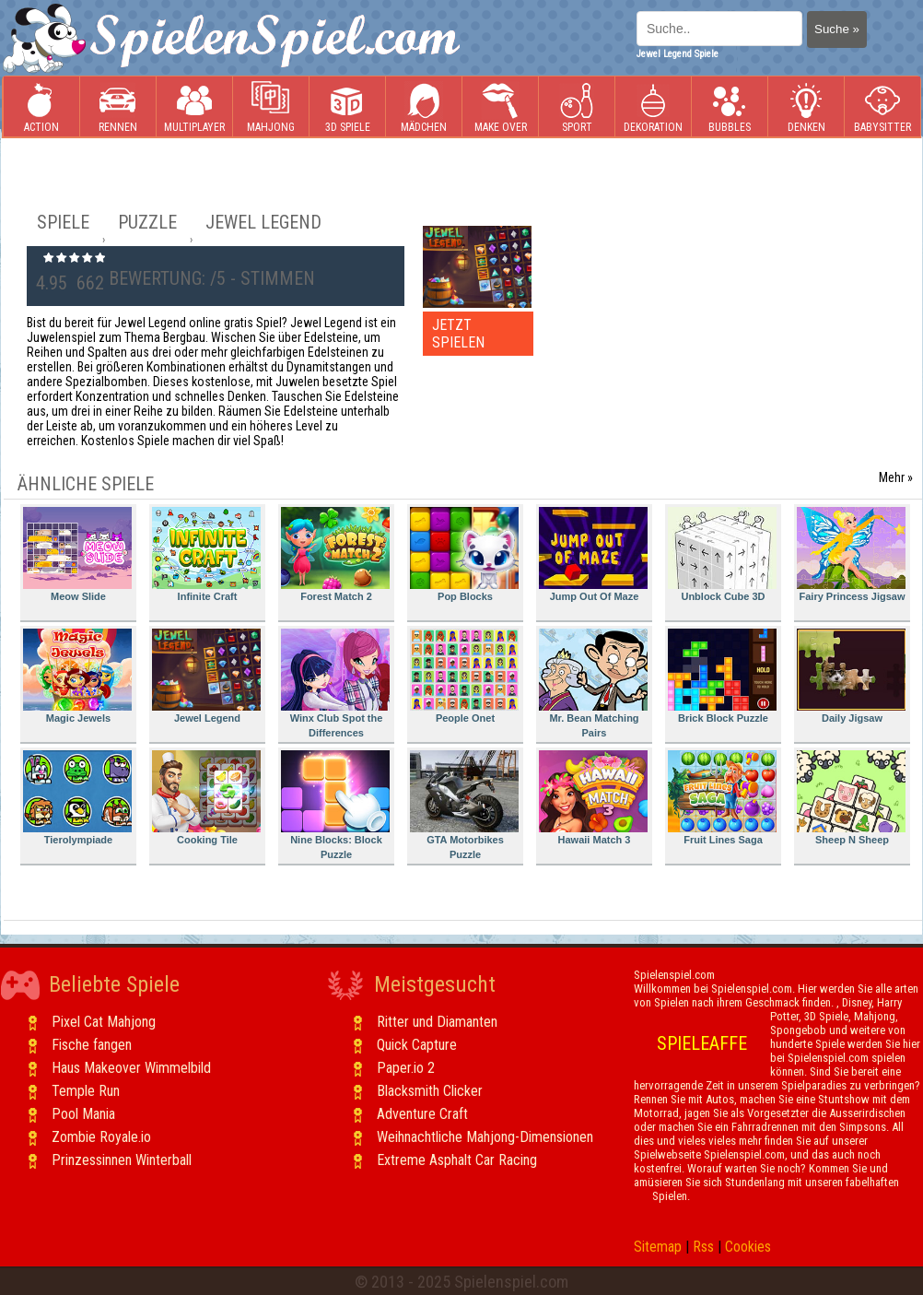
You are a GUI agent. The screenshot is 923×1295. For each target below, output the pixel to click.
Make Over (500, 107)
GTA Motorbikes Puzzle (464, 805)
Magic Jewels (77, 676)
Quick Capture (417, 1045)
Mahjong (271, 107)
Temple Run (86, 1091)
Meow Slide (77, 554)
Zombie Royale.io (101, 1137)
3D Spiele (347, 107)
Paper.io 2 (406, 1068)
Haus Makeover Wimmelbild (131, 1068)
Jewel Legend (206, 676)
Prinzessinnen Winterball (122, 1160)
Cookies (748, 1246)
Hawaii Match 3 (593, 797)
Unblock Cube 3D (722, 554)
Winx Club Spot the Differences (335, 683)
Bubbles (729, 107)
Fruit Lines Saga (722, 797)
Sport (576, 107)
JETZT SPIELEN (458, 333)
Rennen (118, 107)
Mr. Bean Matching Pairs (593, 683)
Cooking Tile (206, 797)
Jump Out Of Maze (593, 554)
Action (41, 107)
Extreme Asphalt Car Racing (457, 1160)
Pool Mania (83, 1114)
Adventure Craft (422, 1114)
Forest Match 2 (335, 554)
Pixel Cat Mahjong (104, 1021)
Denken (806, 107)
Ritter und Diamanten (437, 1021)
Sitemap (658, 1246)
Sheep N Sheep (851, 797)
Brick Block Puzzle (722, 676)
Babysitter (882, 107)
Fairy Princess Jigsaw (851, 554)
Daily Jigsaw (851, 676)
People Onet (464, 676)
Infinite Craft (206, 554)
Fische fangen (92, 1045)
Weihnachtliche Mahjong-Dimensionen (485, 1137)
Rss (703, 1246)
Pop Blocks (464, 554)
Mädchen (424, 107)
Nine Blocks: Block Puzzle (335, 805)
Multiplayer (194, 107)
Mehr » (896, 477)
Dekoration (653, 107)
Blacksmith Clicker (430, 1091)
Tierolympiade (77, 797)
